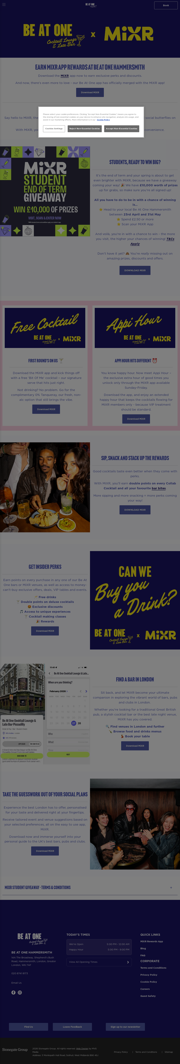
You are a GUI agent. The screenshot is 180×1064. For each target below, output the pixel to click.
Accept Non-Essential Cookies (121, 128)
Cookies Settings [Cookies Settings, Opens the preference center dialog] (54, 128)
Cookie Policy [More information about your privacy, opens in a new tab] (103, 119)
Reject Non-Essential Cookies (84, 128)
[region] (91, 122)
